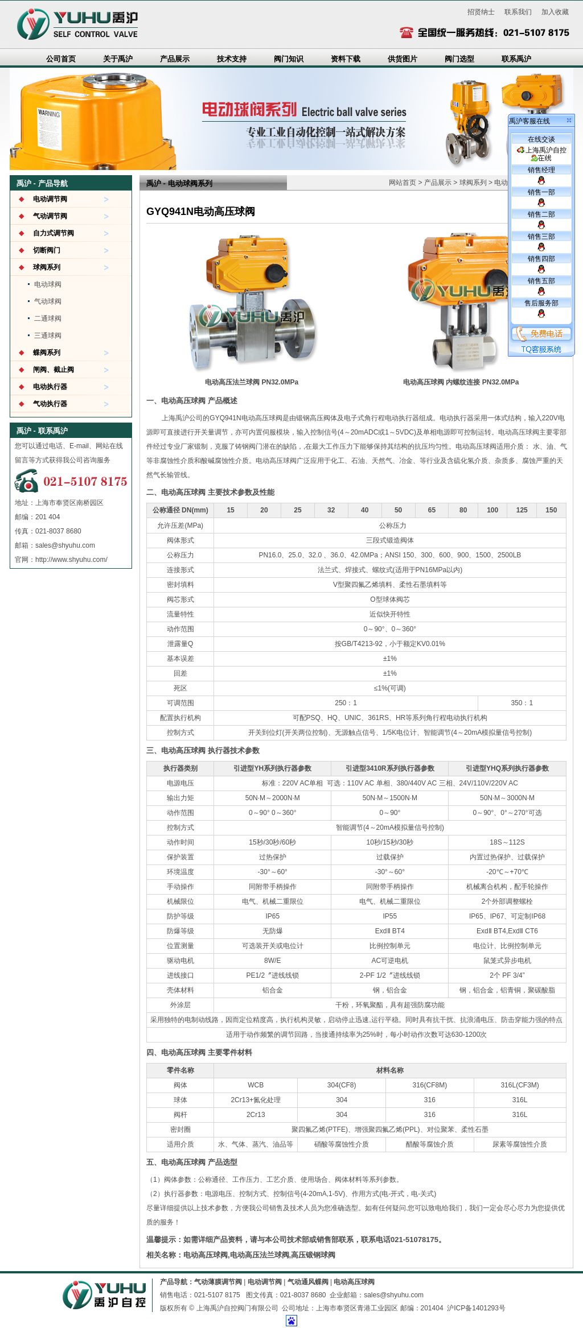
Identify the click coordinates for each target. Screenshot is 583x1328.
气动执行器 (50, 404)
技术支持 (232, 59)
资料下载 (345, 59)
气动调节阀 (50, 216)
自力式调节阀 (53, 233)
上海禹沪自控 (541, 154)
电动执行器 (50, 387)
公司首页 (61, 59)
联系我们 (518, 12)
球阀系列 (46, 267)
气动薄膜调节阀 (218, 1282)
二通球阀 (47, 318)
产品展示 (175, 59)
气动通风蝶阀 (308, 1282)
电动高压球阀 (354, 1282)
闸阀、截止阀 (53, 370)
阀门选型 (459, 59)
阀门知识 (288, 59)
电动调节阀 (50, 199)
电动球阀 (47, 284)
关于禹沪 (118, 59)
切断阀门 (46, 250)
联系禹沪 (516, 59)
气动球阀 (47, 301)
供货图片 (402, 59)
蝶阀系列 (46, 353)
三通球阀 (47, 336)
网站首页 (402, 183)
